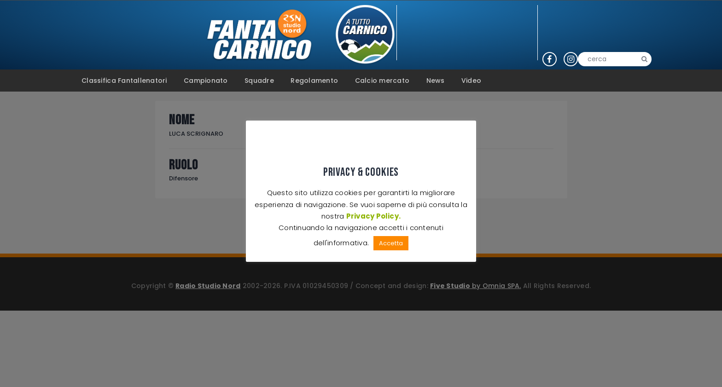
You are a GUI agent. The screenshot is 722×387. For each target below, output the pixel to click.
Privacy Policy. (373, 216)
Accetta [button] (390, 243)
